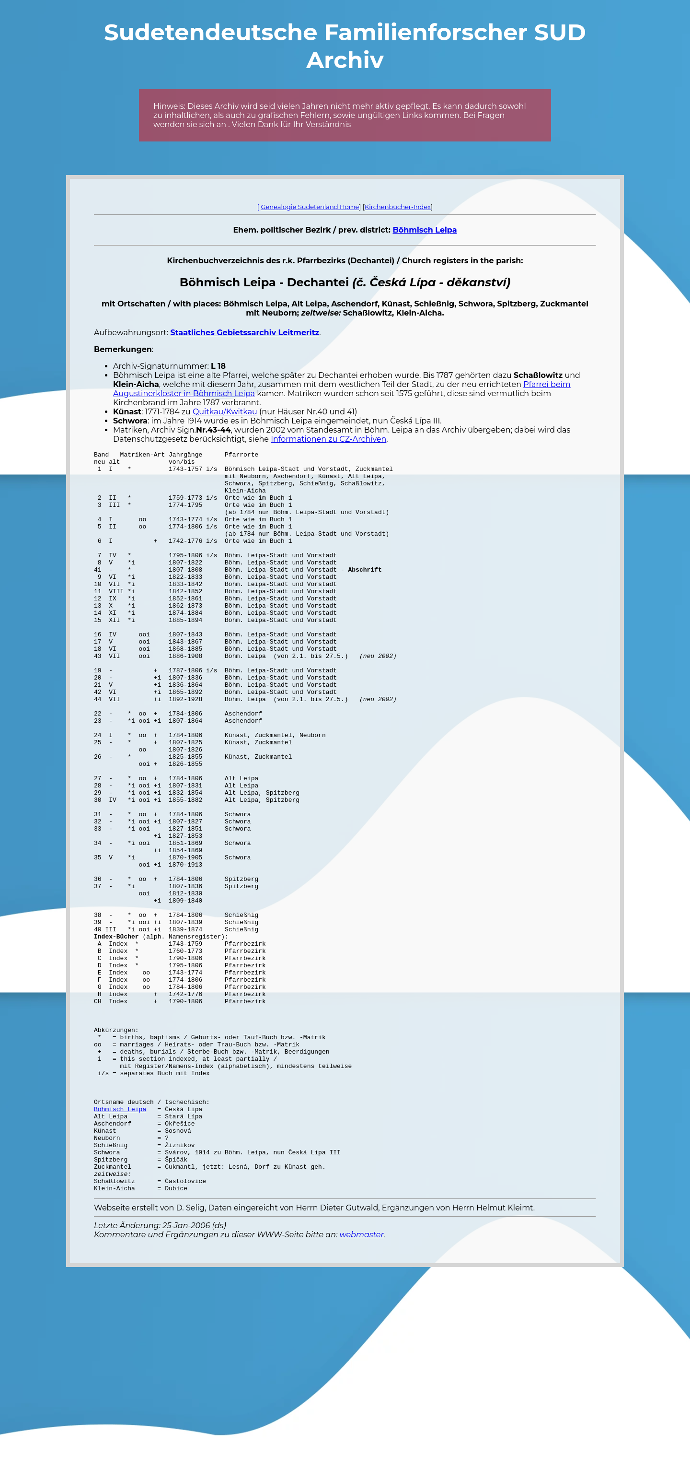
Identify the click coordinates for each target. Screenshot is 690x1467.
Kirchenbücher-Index (398, 207)
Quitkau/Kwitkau (225, 411)
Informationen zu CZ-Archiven (328, 439)
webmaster (362, 1382)
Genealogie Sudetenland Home (310, 207)
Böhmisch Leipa (424, 230)
